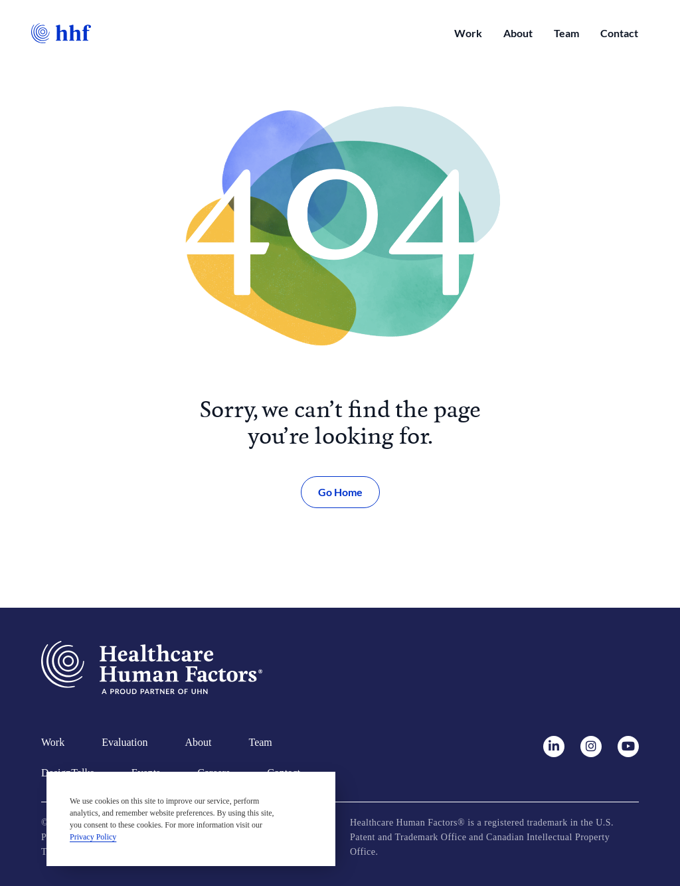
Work (468, 33)
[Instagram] (597, 746)
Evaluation (124, 742)
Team (566, 33)
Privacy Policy (93, 837)
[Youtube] (628, 746)
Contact (619, 33)
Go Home (340, 492)
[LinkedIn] (560, 746)
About (518, 33)
